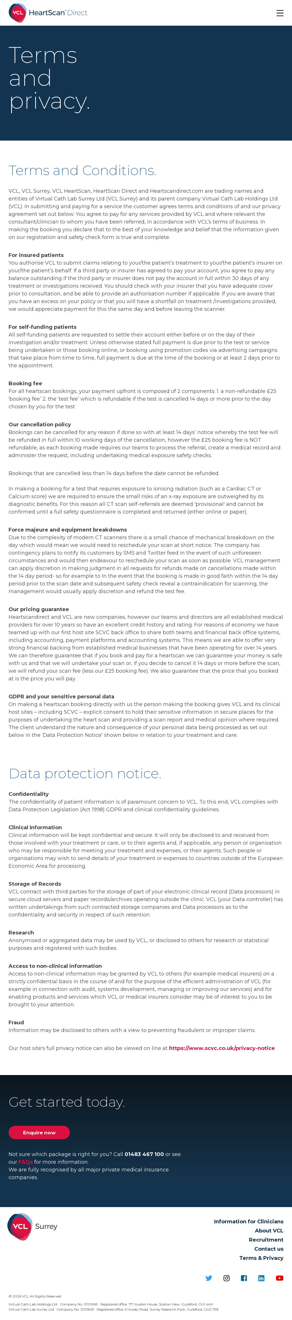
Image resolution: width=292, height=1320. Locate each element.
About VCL (269, 1233)
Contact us (268, 1251)
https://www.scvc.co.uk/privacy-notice (222, 1050)
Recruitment (266, 1242)
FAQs (26, 1164)
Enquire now (39, 1135)
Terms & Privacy (261, 1260)
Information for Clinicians (248, 1224)
